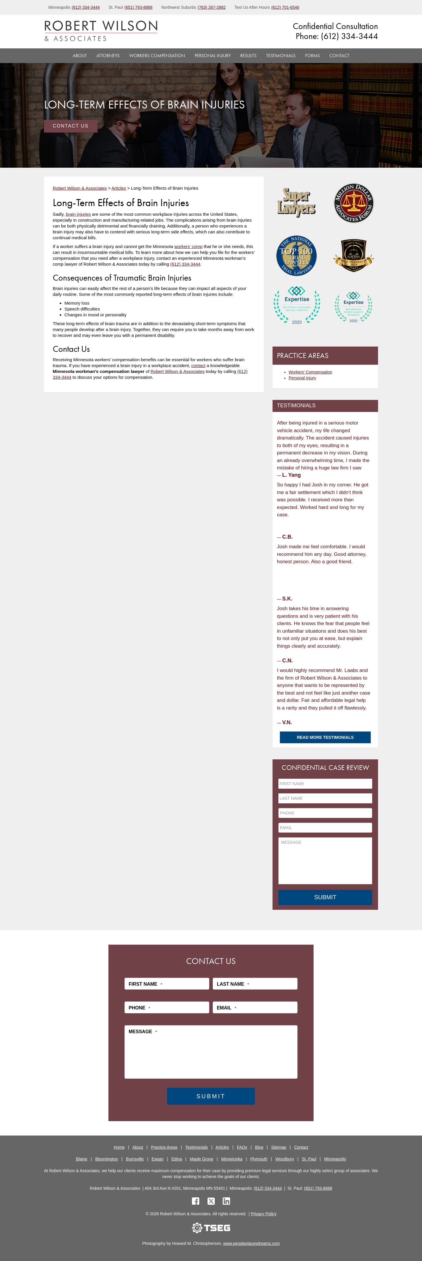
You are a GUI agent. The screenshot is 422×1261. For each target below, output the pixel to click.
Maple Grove (201, 1158)
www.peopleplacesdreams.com (251, 1243)
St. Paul (309, 1158)
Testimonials (280, 55)
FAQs (242, 1147)
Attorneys (108, 55)
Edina (176, 1158)
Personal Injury (213, 55)
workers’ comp (188, 246)
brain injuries (78, 214)
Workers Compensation (157, 55)
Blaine (81, 1158)
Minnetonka (231, 1158)
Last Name (233, 984)
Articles (222, 1147)
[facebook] (195, 1201)
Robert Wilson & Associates (178, 371)
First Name (145, 984)
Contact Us (71, 125)
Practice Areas (164, 1147)
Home (119, 1147)
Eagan (158, 1158)
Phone (139, 1007)
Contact (339, 55)
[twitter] (212, 1201)
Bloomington (106, 1158)
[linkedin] (226, 1201)
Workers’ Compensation (310, 372)
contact (198, 365)
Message (143, 1031)
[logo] (101, 32)
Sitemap (278, 1147)
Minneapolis (335, 1158)
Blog (259, 1147)
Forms (312, 55)
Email (226, 1007)
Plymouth (258, 1158)
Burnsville (135, 1158)
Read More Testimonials (325, 737)
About (80, 55)
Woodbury (284, 1158)
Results (248, 55)
